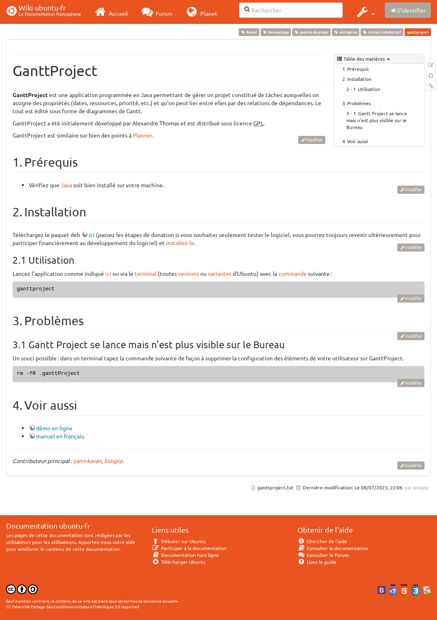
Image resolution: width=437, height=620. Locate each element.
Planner (142, 135)
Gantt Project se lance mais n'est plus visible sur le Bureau (376, 120)
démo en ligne (54, 428)
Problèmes (359, 103)
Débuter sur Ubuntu (179, 541)
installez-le (180, 242)
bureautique (276, 32)
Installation (359, 79)
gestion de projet (311, 32)
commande (292, 273)
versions (188, 273)
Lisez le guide (317, 562)
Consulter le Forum (323, 555)
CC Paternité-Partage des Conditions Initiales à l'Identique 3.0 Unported (72, 606)
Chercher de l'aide (322, 541)
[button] (365, 11)
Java (66, 184)
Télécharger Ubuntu (179, 562)
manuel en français (60, 436)
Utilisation (369, 89)
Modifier (314, 139)
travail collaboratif (382, 32)
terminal (146, 273)
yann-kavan (87, 460)
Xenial (249, 32)
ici (92, 234)
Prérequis (358, 69)
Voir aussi (357, 141)
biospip (113, 460)
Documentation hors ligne (185, 555)
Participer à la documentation (189, 548)
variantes (219, 273)
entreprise (345, 32)
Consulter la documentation (332, 548)
